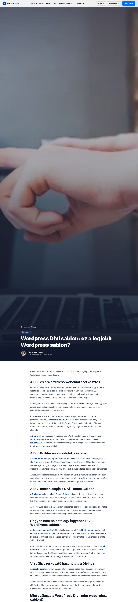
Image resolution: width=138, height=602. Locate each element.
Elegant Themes (72, 423)
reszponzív (57, 420)
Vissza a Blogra (28, 327)
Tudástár (80, 3)
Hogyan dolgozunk (66, 3)
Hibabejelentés (114, 3)
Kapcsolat (129, 3)
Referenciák (51, 3)
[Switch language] (101, 3)
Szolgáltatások (37, 3)
